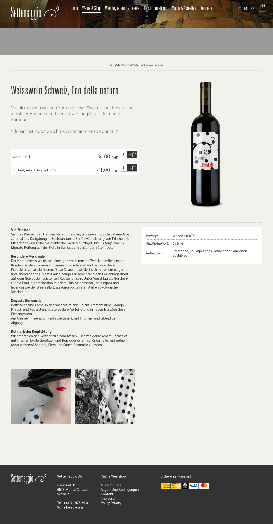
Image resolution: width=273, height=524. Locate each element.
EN (246, 8)
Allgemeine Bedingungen (120, 489)
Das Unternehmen (155, 8)
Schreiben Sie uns (70, 507)
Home (74, 8)
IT (239, 8)
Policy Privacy (111, 502)
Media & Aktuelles (184, 8)
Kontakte (206, 8)
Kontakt (107, 494)
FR (252, 8)
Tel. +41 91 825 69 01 (73, 502)
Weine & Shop (91, 8)
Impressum (109, 498)
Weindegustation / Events (122, 8)
